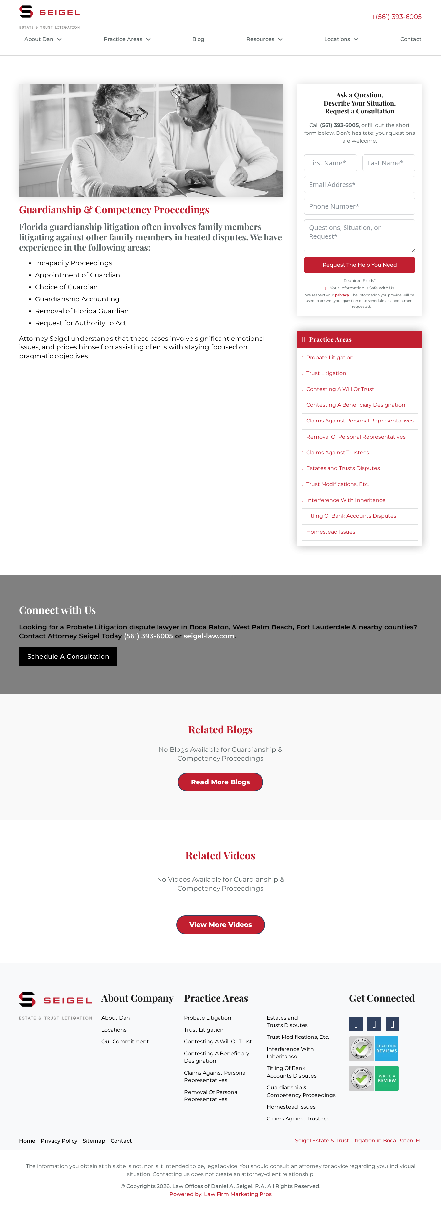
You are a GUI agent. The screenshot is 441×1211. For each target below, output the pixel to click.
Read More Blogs (220, 782)
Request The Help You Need (360, 265)
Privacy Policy (59, 1141)
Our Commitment (125, 1041)
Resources (260, 39)
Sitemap (94, 1141)
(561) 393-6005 (148, 636)
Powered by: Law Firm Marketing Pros (220, 1194)
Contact (411, 39)
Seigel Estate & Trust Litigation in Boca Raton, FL (358, 1141)
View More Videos (220, 925)
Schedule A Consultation (70, 656)
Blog (198, 39)
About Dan (38, 39)
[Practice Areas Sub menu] (148, 39)
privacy (342, 295)
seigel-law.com (209, 636)
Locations (337, 39)
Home (27, 1141)
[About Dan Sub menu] (59, 39)
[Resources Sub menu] (280, 39)
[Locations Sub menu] (356, 39)
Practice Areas (123, 39)
